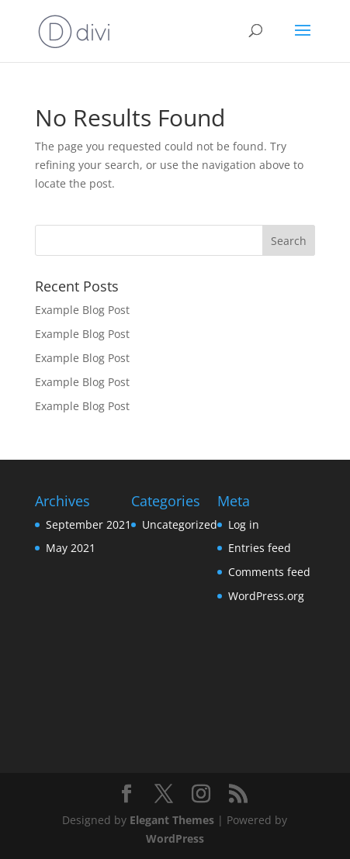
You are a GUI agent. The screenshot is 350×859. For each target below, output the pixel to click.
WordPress (175, 838)
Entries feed (259, 547)
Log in (243, 524)
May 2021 (70, 547)
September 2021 (88, 524)
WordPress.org (266, 595)
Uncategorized (179, 524)
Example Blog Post (82, 309)
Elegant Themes (172, 819)
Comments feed (269, 571)
